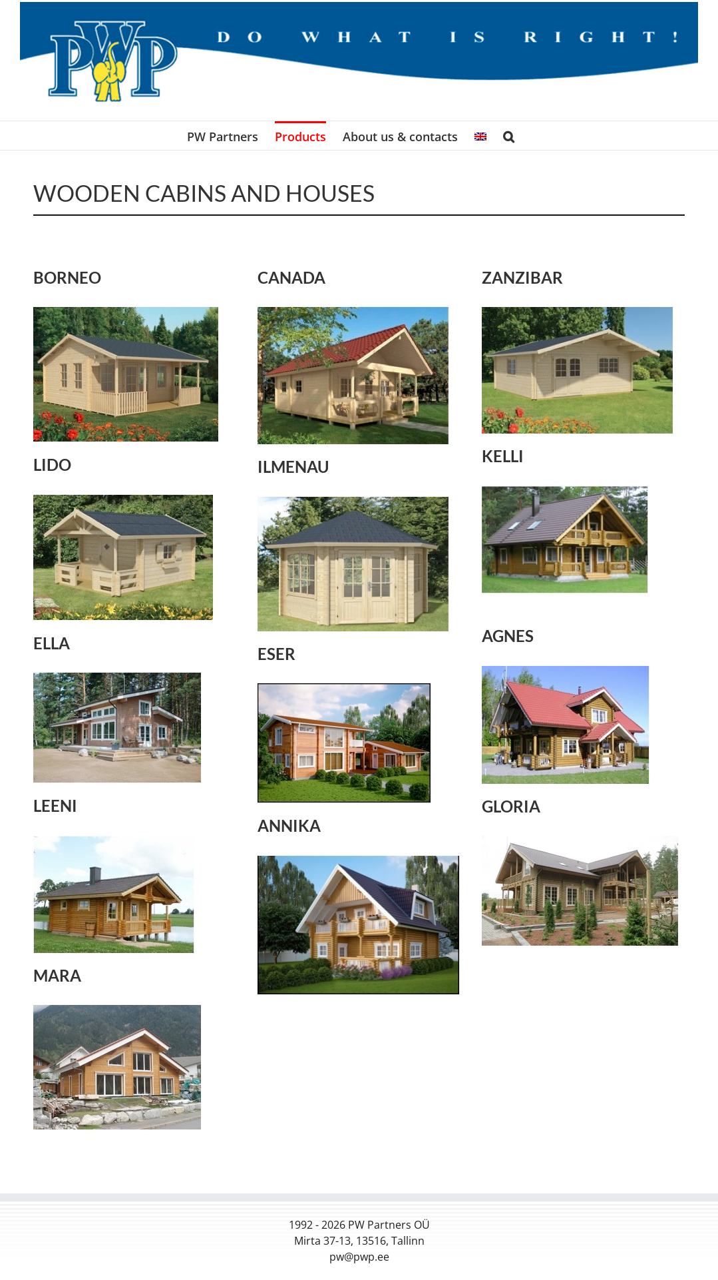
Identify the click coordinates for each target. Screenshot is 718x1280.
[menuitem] (480, 135)
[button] (508, 135)
